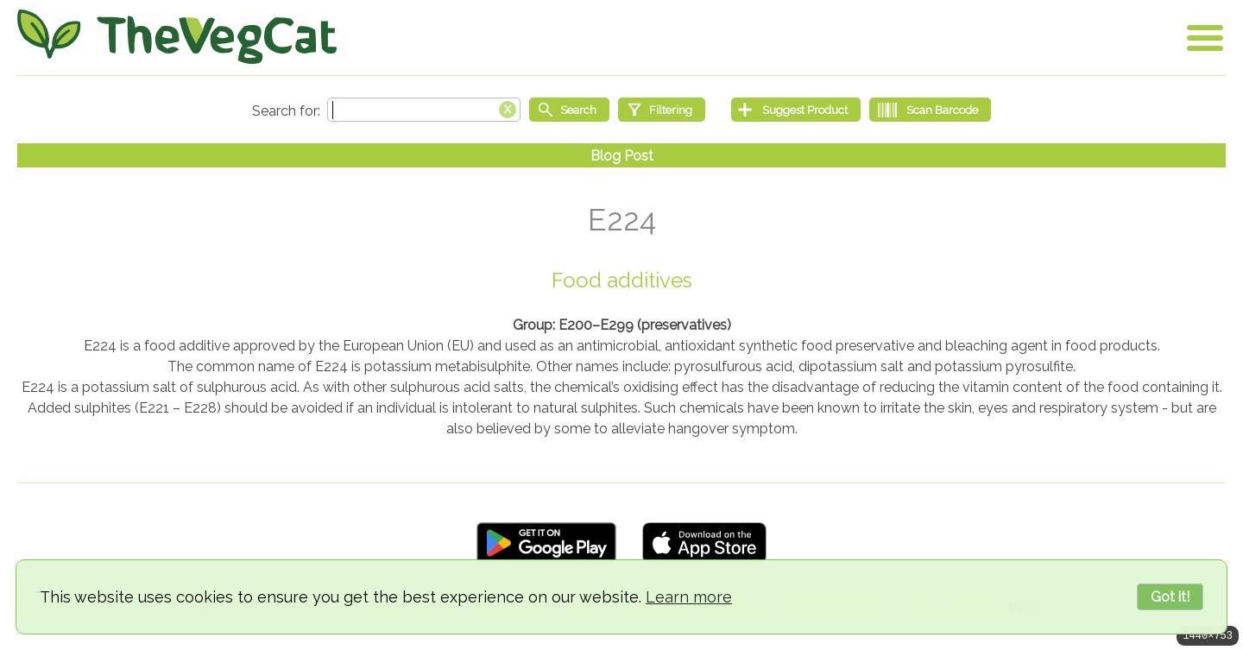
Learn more (689, 597)
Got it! (1170, 597)
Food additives (622, 280)
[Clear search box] (507, 108)
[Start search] (569, 110)
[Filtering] (661, 110)
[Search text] (424, 110)
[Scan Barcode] (930, 110)
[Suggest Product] (796, 110)
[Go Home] (177, 37)
